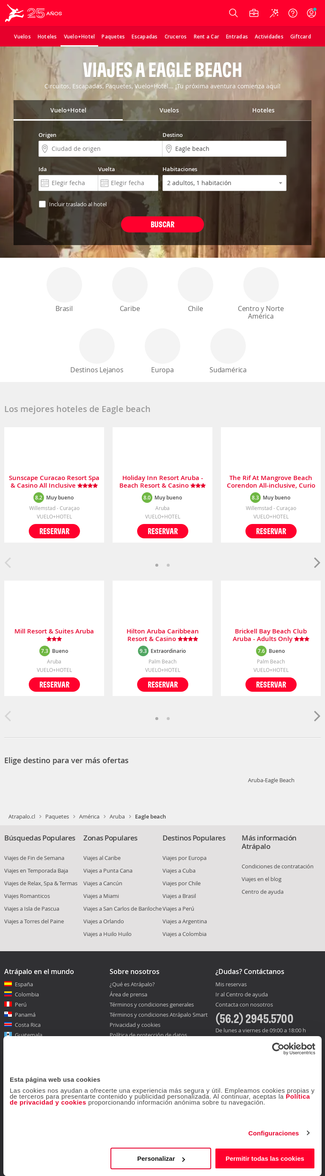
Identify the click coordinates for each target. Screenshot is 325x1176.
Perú (21, 1004)
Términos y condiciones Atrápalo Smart (159, 1014)
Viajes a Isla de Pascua (31, 908)
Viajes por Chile (181, 883)
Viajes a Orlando (103, 921)
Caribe (130, 290)
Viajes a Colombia (184, 934)
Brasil (64, 290)
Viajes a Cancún (102, 883)
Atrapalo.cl (21, 816)
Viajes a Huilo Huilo (107, 934)
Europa (162, 351)
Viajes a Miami (101, 896)
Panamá (25, 1014)
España (24, 984)
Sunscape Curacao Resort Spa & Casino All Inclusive (54, 481)
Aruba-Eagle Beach (271, 780)
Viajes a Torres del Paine (34, 921)
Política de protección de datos (148, 1035)
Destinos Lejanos (97, 351)
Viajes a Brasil (179, 896)
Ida (43, 169)
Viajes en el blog (261, 879)
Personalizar (161, 1158)
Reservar (54, 531)
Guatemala (28, 1035)
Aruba (117, 816)
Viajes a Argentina (184, 921)
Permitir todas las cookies (265, 1158)
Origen (47, 135)
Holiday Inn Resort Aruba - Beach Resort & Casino (162, 481)
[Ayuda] (293, 13)
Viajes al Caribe (102, 858)
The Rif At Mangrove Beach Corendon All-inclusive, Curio (271, 481)
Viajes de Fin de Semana (34, 858)
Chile (195, 290)
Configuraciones (273, 1133)
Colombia (27, 994)
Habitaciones (179, 169)
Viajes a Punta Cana (107, 870)
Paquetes (57, 816)
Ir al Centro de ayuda (241, 994)
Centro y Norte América (261, 294)
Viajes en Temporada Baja (36, 870)
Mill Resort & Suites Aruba (54, 635)
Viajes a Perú (178, 908)
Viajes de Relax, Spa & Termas (40, 883)
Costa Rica (28, 1025)
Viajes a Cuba (179, 870)
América (89, 816)
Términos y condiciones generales (152, 1004)
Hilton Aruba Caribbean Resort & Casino (163, 635)
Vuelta (106, 169)
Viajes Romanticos (27, 896)
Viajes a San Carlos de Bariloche (122, 908)
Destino (172, 135)
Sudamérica (228, 351)
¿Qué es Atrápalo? (132, 984)
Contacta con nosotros (244, 1004)
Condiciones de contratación (278, 866)
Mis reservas (231, 984)
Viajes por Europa (184, 858)
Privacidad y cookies (135, 1025)
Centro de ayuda (263, 891)
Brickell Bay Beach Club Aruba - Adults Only (271, 635)
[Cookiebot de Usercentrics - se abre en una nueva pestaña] (278, 1048)
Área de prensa (128, 994)
